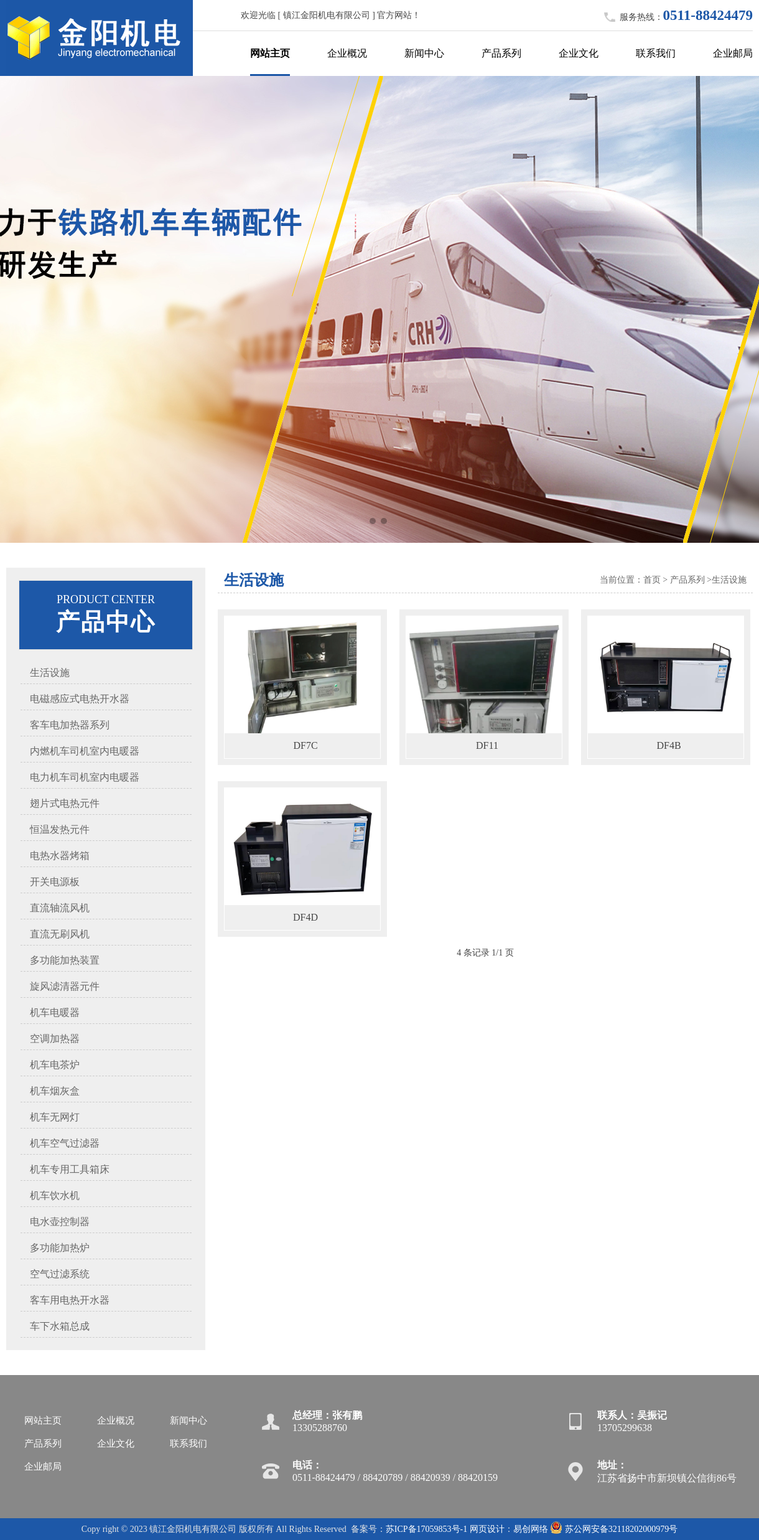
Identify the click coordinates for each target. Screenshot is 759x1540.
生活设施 (50, 672)
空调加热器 (55, 1038)
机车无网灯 (55, 1117)
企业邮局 (733, 53)
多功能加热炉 (60, 1247)
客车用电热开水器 (69, 1300)
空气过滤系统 (60, 1274)
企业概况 (347, 53)
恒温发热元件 (60, 829)
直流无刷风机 (60, 934)
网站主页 (270, 53)
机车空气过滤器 (65, 1143)
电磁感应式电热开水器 (79, 698)
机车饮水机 (55, 1195)
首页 (652, 580)
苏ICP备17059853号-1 (426, 1529)
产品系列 (501, 53)
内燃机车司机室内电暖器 (84, 751)
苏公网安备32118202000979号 (614, 1529)
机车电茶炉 (55, 1064)
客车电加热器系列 (69, 725)
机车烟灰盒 (55, 1091)
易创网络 (530, 1529)
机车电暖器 (55, 1012)
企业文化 (578, 53)
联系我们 (656, 53)
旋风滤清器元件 (65, 986)
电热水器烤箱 (60, 855)
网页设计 (487, 1529)
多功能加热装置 (65, 960)
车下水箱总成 (60, 1326)
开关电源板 (55, 881)
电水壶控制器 (60, 1221)
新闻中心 (424, 53)
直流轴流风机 (60, 908)
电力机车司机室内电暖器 (84, 777)
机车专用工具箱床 (69, 1169)
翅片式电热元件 (65, 803)
